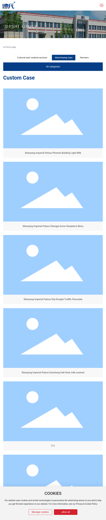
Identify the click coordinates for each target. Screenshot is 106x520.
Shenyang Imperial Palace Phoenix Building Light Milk (53, 123)
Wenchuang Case (63, 57)
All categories (53, 66)
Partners (84, 57)
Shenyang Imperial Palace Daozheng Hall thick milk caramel (53, 343)
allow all (66, 512)
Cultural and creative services (32, 57)
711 (53, 416)
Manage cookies (40, 512)
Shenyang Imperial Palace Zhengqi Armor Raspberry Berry (53, 197)
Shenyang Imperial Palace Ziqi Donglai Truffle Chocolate (53, 270)
